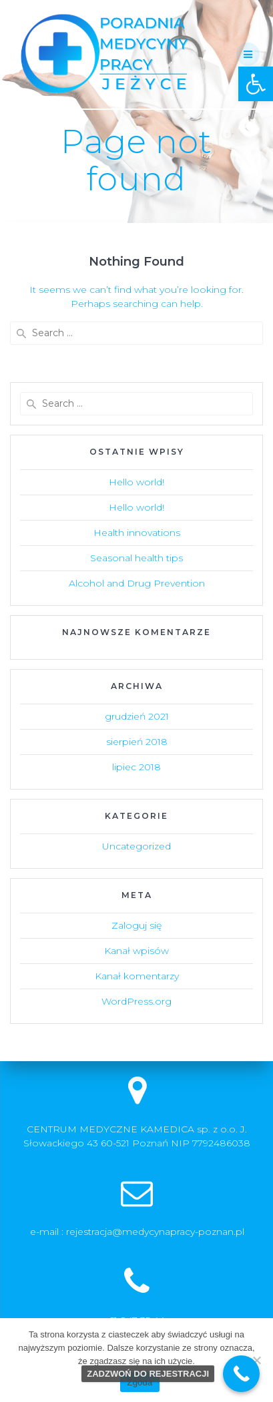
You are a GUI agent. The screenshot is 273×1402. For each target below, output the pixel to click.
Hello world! (136, 482)
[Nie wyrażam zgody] (256, 1360)
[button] (255, 84)
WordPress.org (136, 1001)
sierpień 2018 (137, 742)
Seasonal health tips (136, 558)
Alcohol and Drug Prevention (137, 583)
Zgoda (139, 1382)
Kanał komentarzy (137, 976)
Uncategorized (136, 846)
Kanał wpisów (136, 951)
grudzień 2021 (137, 716)
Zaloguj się (136, 925)
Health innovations (136, 533)
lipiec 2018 (136, 767)
